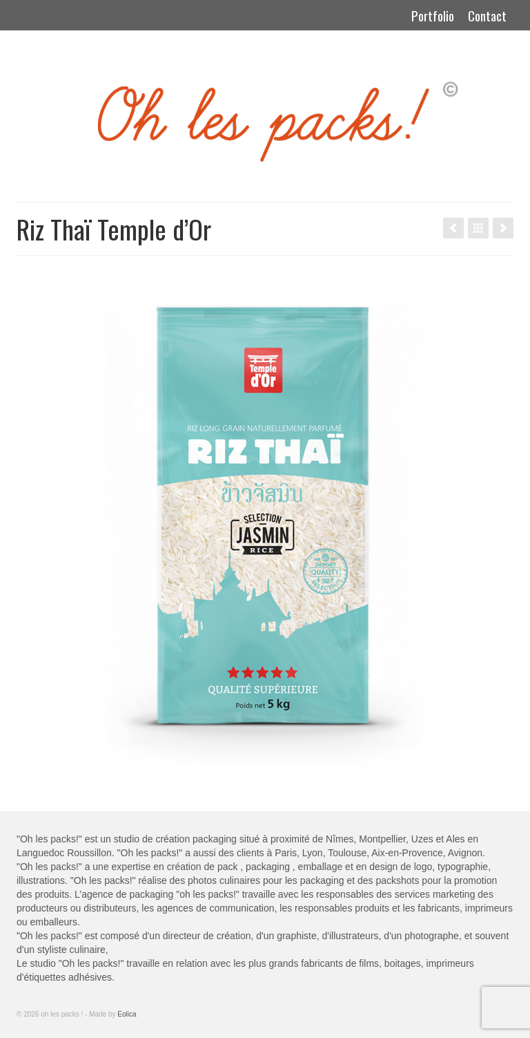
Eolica (126, 1014)
